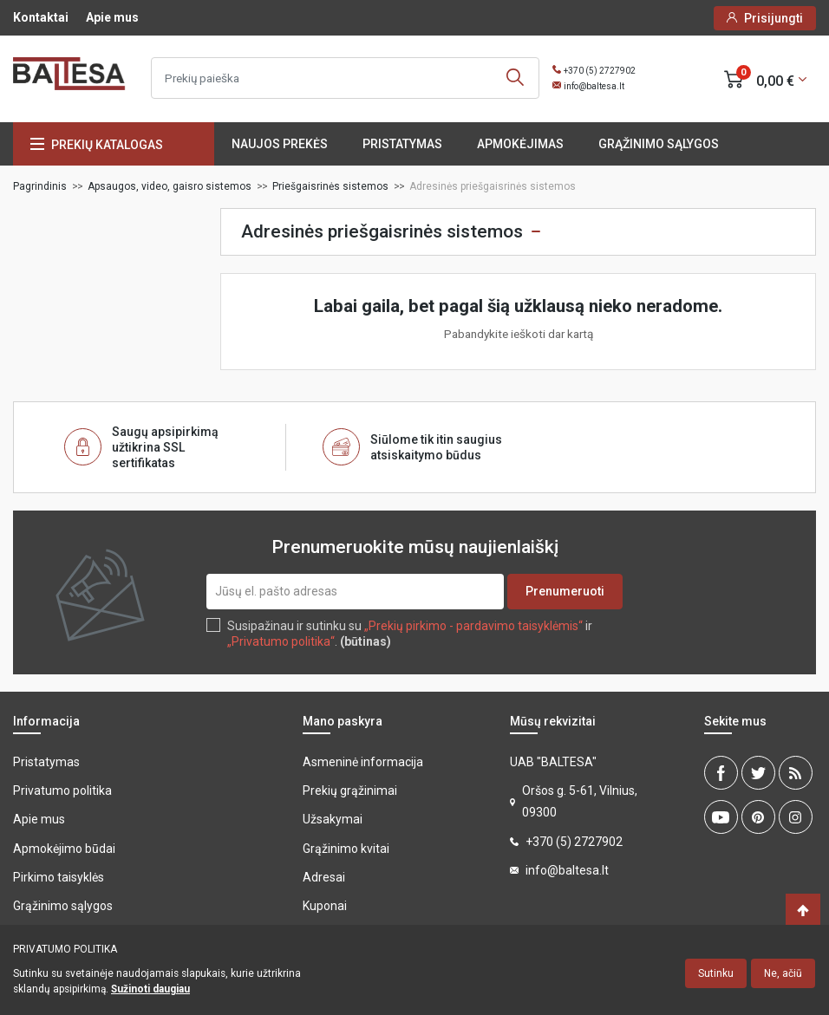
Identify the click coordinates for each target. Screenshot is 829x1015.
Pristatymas (402, 144)
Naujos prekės (280, 144)
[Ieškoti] (345, 78)
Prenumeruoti (564, 591)
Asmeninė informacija (363, 762)
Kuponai (325, 906)
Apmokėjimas (520, 144)
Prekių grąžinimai (350, 790)
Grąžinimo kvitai (346, 849)
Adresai (324, 877)
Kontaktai (41, 17)
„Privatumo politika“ (281, 641)
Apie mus (112, 17)
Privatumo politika (62, 790)
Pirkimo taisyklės (58, 877)
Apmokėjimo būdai (64, 849)
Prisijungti (773, 18)
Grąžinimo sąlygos (658, 144)
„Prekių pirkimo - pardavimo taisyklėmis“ (473, 626)
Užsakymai (332, 819)
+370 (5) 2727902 (600, 70)
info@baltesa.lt (594, 86)
